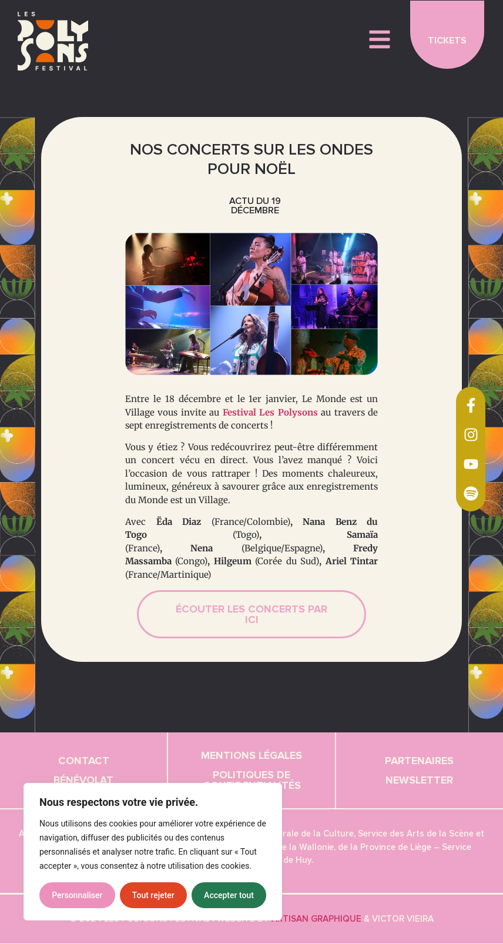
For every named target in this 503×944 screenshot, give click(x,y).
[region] (153, 851)
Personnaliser (77, 895)
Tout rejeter (153, 895)
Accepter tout (229, 895)
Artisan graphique (316, 919)
